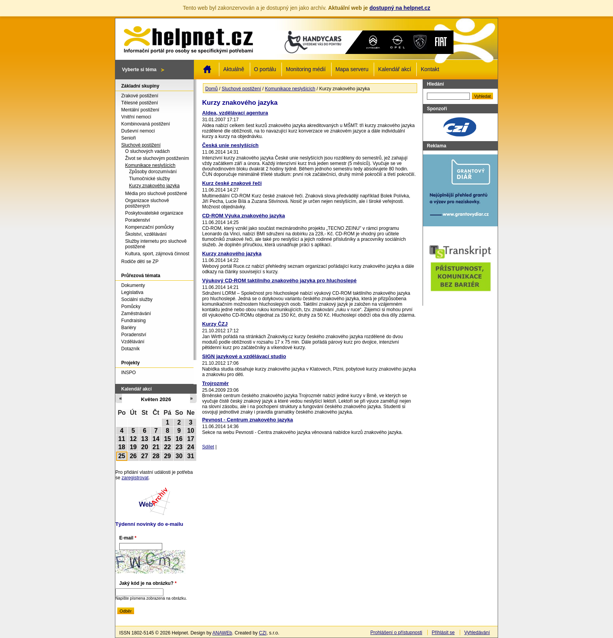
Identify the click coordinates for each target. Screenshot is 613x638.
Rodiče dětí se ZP (139, 261)
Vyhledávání (477, 632)
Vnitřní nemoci (136, 117)
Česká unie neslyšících (230, 145)
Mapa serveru (351, 69)
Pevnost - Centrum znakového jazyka (247, 420)
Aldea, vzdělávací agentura (235, 113)
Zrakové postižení (139, 96)
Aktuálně (233, 69)
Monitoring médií (306, 69)
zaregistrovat (135, 477)
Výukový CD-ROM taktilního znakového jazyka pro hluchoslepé (279, 280)
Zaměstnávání (136, 313)
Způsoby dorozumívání (153, 171)
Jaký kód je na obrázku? (148, 583)
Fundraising (133, 320)
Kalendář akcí (394, 69)
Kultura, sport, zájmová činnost (157, 253)
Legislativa (132, 292)
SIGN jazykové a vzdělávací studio (244, 356)
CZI (262, 633)
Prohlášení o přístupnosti (396, 632)
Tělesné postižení (139, 103)
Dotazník (130, 348)
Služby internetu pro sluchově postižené (155, 243)
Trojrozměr (215, 383)
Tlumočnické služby (149, 178)
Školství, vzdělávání (146, 234)
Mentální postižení (140, 110)
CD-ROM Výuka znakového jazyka (243, 216)
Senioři (128, 138)
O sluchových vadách (147, 151)
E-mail (127, 538)
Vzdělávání (132, 341)
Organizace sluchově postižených (147, 203)
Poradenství (137, 220)
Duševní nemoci (138, 131)
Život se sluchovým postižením (157, 158)
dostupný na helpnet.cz (399, 8)
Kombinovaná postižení (145, 124)
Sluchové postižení (241, 88)
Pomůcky (130, 306)
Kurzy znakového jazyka (232, 253)
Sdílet (208, 447)
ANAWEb (222, 633)
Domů (207, 69)
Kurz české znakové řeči (232, 183)
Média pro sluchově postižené (156, 193)
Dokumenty (133, 285)
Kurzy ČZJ (215, 324)
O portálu (265, 69)
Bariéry (128, 327)
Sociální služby (136, 299)
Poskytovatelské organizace (154, 213)
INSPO (128, 372)
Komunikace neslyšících (290, 88)
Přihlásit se (443, 632)
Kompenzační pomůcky (149, 227)
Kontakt (430, 69)
